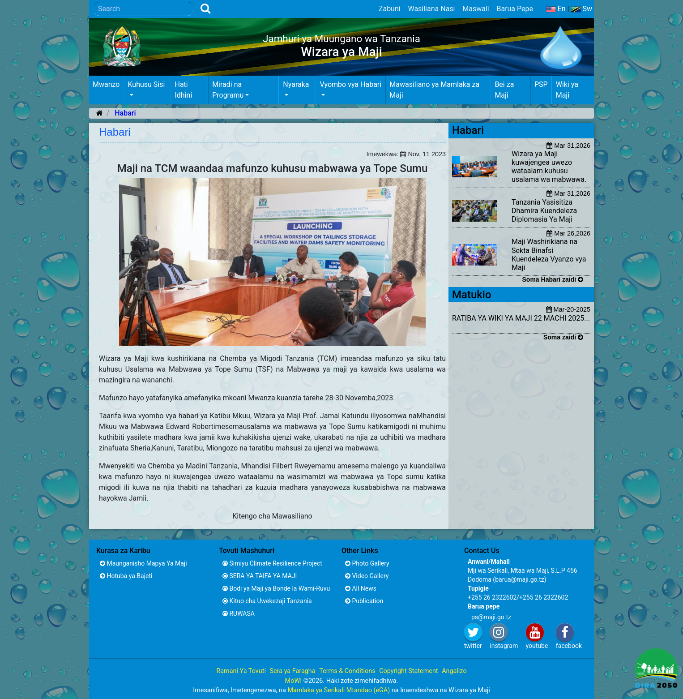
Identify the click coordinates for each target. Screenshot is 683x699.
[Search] (143, 9)
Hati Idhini (183, 89)
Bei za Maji (504, 89)
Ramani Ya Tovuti (241, 671)
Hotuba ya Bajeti (126, 575)
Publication (364, 601)
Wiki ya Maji (567, 89)
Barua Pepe (514, 8)
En (556, 8)
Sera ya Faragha (292, 671)
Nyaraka (296, 84)
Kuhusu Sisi (146, 84)
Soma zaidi (563, 337)
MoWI (294, 681)
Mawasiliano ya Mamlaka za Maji (434, 89)
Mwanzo (106, 84)
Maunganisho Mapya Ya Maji (143, 563)
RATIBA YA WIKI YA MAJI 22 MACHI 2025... (521, 318)
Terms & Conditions (347, 671)
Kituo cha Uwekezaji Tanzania (267, 601)
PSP (541, 84)
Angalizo (454, 671)
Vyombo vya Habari (350, 84)
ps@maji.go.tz (491, 617)
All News (360, 588)
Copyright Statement (408, 671)
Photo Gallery (367, 563)
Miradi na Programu (227, 89)
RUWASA (238, 613)
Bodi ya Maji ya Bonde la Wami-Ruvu (276, 588)
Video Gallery (366, 575)
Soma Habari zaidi (552, 279)
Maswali (475, 8)
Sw (582, 8)
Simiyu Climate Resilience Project (272, 563)
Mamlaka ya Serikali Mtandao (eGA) (338, 690)
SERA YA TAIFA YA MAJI (259, 575)
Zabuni (390, 8)
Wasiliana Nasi (431, 8)
